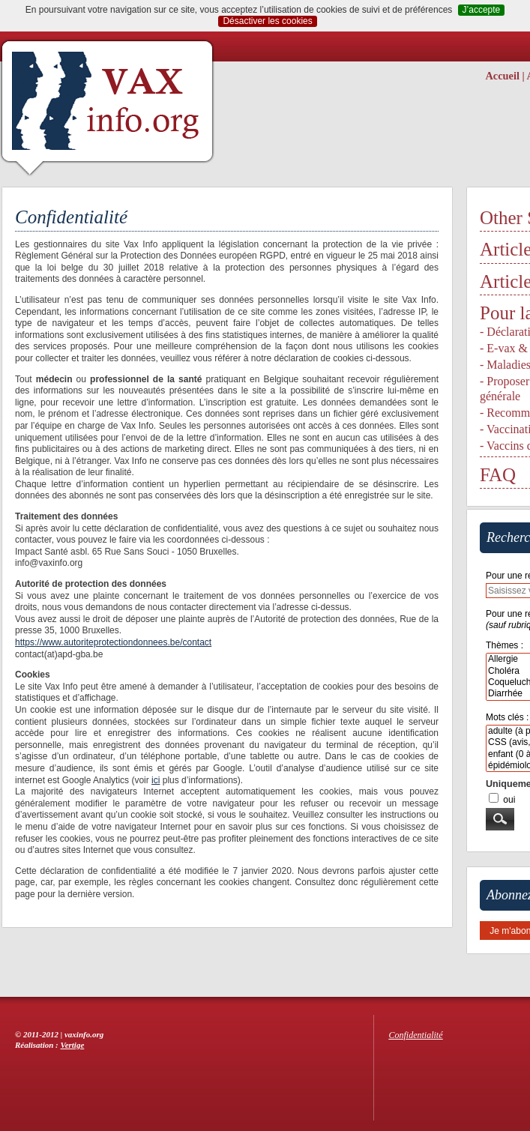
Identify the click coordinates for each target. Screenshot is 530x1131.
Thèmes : (504, 645)
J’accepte (482, 9)
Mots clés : (507, 717)
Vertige (73, 1044)
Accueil (502, 76)
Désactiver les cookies (267, 21)
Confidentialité (416, 1035)
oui (509, 799)
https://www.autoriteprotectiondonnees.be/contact (113, 642)
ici (155, 780)
